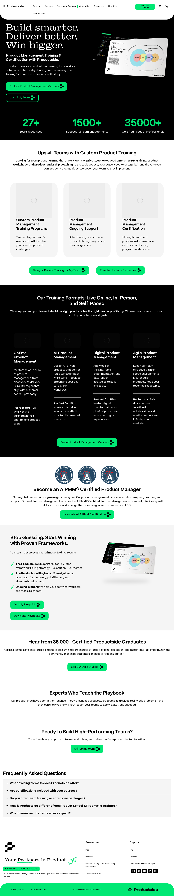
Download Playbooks (29, 616)
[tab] (87, 783)
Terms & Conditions (38, 889)
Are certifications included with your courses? (43, 790)
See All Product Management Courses (87, 442)
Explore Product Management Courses (36, 86)
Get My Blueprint (27, 605)
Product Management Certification (133, 224)
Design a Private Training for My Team (59, 270)
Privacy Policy (17, 889)
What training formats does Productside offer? (44, 783)
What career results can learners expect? (40, 813)
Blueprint (37, 6)
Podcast (89, 857)
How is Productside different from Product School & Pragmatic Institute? (63, 806)
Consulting (84, 6)
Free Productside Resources (120, 270)
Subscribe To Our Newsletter (21, 869)
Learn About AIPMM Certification (87, 514)
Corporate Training (66, 6)
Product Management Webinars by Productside (100, 865)
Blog (87, 850)
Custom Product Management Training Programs (32, 224)
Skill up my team (87, 749)
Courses (49, 6)
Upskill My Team (22, 97)
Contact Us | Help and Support (143, 863)
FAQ (131, 850)
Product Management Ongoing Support (83, 224)
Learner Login (39, 13)
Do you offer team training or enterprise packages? (47, 798)
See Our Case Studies (87, 667)
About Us (112, 6)
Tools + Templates (93, 873)
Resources (99, 6)
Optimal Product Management (25, 357)
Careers (133, 857)
